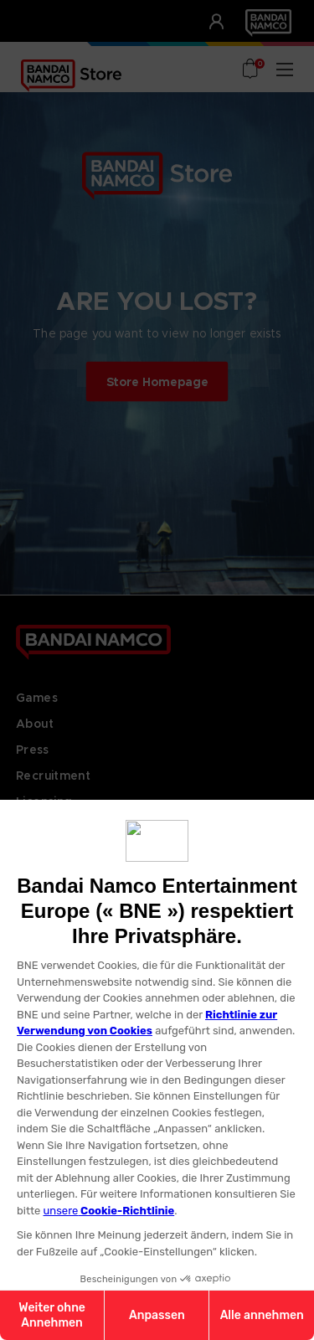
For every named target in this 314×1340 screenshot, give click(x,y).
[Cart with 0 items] (251, 70)
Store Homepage (157, 381)
